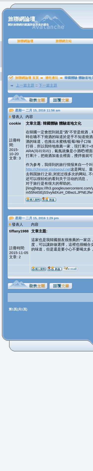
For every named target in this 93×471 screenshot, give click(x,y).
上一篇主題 (25, 85)
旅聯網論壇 (25, 41)
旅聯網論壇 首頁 (27, 78)
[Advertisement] (48, 59)
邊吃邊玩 (51, 78)
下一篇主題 (48, 85)
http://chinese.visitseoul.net (48, 169)
